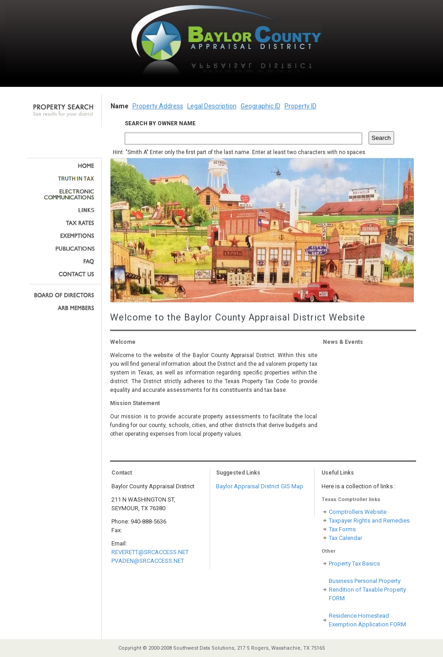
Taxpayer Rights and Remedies (369, 520)
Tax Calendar (345, 537)
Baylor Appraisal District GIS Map (259, 486)
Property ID (300, 106)
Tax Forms (342, 529)
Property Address (157, 106)
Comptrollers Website (357, 511)
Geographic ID (260, 106)
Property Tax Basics (354, 563)
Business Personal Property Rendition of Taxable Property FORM (367, 589)
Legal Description (212, 106)
